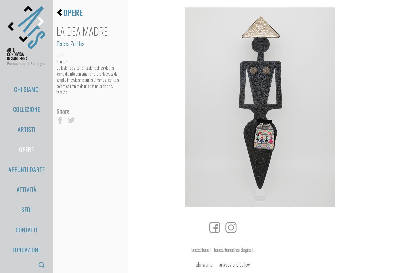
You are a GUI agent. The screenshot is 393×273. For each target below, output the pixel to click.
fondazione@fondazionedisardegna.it (222, 250)
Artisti (26, 108)
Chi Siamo (26, 85)
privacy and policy (234, 264)
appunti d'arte (26, 132)
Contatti (26, 168)
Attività (26, 144)
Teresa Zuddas (70, 43)
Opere (26, 120)
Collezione (26, 96)
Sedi (26, 156)
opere (73, 12)
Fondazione (26, 179)
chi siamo (204, 264)
